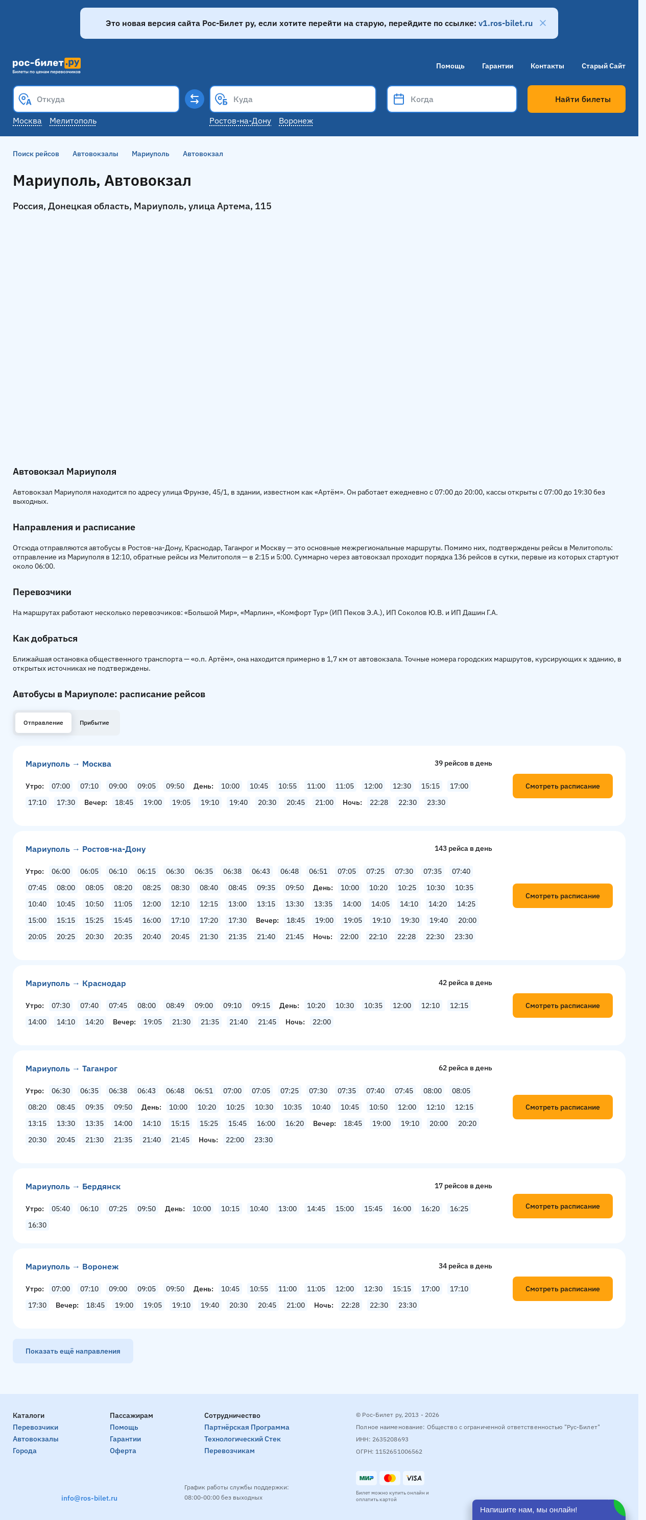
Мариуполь (151, 153)
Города (25, 1450)
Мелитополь (73, 120)
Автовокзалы (95, 153)
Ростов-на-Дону (240, 120)
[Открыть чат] (549, 1510)
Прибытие (94, 722)
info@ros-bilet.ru (89, 1498)
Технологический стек (242, 1438)
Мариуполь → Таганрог (71, 1068)
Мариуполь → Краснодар (76, 983)
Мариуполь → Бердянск (73, 1186)
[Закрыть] (543, 23)
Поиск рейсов (36, 153)
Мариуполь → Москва (68, 763)
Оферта (123, 1450)
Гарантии (497, 65)
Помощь (450, 65)
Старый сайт (604, 65)
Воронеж (296, 120)
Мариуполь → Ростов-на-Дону (86, 849)
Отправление (43, 722)
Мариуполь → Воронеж (72, 1266)
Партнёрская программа (247, 1427)
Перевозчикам (229, 1450)
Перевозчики (35, 1427)
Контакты (547, 65)
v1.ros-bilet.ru (505, 23)
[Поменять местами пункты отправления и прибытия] (194, 99)
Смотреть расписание (562, 786)
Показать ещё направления (73, 1351)
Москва (27, 120)
